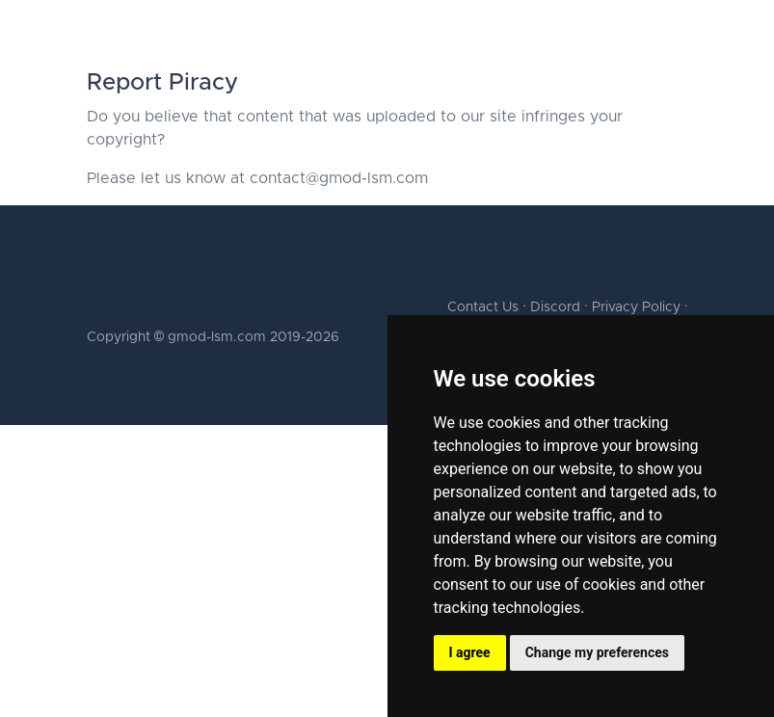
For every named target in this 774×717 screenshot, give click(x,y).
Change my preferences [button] (597, 652)
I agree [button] (470, 652)
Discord (555, 307)
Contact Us (483, 307)
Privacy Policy (636, 307)
